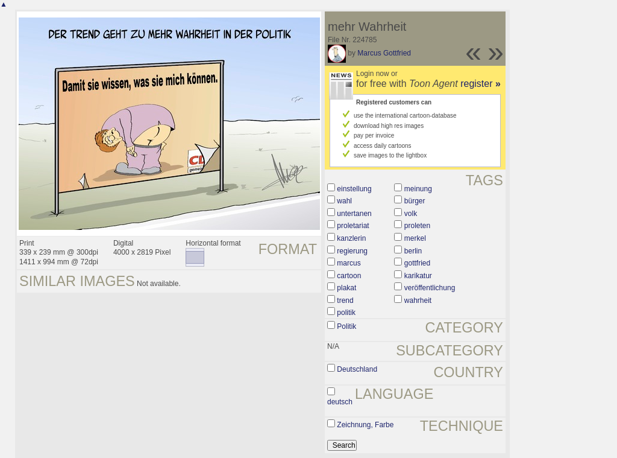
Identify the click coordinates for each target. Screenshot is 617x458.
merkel (415, 238)
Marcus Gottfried (384, 53)
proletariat (353, 225)
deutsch (339, 402)
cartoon (349, 276)
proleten (417, 225)
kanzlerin (351, 238)
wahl (344, 201)
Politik (346, 326)
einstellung (354, 189)
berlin (413, 251)
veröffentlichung (430, 288)
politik (346, 312)
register (480, 83)
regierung (352, 251)
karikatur (418, 276)
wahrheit (417, 300)
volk (410, 213)
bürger (414, 201)
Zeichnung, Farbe (365, 425)
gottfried (417, 263)
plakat (346, 288)
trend (345, 300)
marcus (348, 263)
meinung (418, 189)
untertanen (354, 213)
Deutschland (357, 369)
